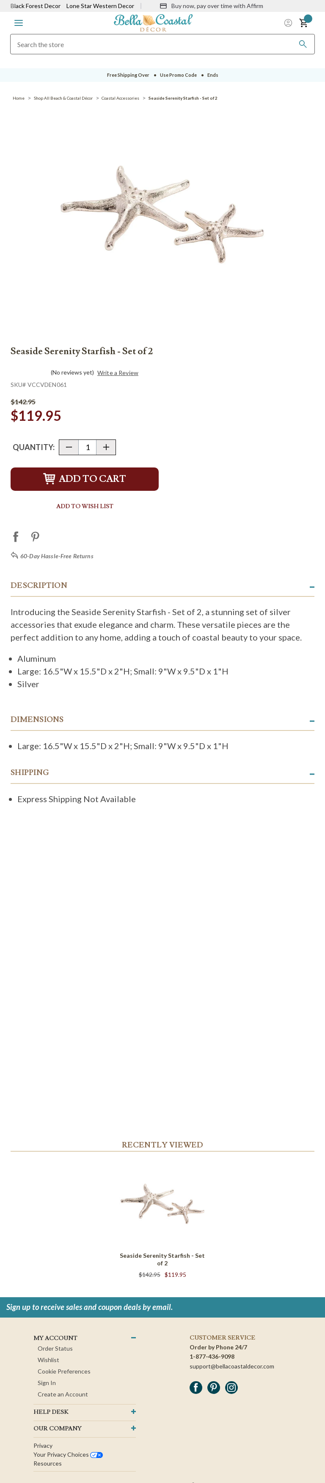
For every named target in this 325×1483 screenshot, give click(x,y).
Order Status (55, 1348)
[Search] (303, 44)
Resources (47, 1463)
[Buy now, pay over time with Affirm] (211, 6)
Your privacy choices (68, 1454)
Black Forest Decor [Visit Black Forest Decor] (36, 5)
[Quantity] (87, 447)
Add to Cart (84, 479)
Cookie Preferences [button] (64, 1371)
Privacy (42, 1445)
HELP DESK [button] (51, 1412)
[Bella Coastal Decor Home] (153, 22)
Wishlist (48, 1359)
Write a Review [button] (117, 373)
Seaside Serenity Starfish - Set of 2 (162, 1259)
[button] (18, 22)
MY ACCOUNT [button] (55, 1338)
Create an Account (63, 1394)
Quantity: (34, 447)
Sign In (47, 1382)
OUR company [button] (57, 1429)
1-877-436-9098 (212, 1356)
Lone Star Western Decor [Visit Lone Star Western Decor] (100, 5)
